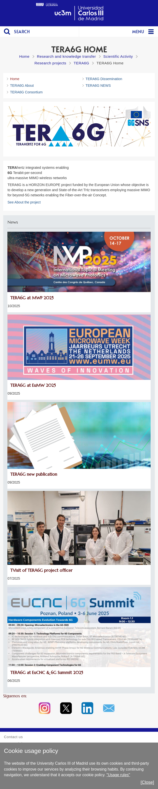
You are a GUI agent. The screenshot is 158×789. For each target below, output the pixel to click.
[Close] (147, 782)
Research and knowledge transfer (66, 56)
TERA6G (81, 63)
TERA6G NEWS (98, 85)
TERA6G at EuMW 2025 (33, 385)
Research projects (50, 63)
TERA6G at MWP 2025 (31, 298)
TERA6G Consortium (26, 92)
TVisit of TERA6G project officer (41, 570)
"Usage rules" (118, 775)
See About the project (24, 202)
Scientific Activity (118, 56)
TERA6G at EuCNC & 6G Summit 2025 (46, 672)
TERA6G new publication (33, 474)
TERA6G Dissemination (104, 79)
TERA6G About (22, 85)
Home (24, 56)
